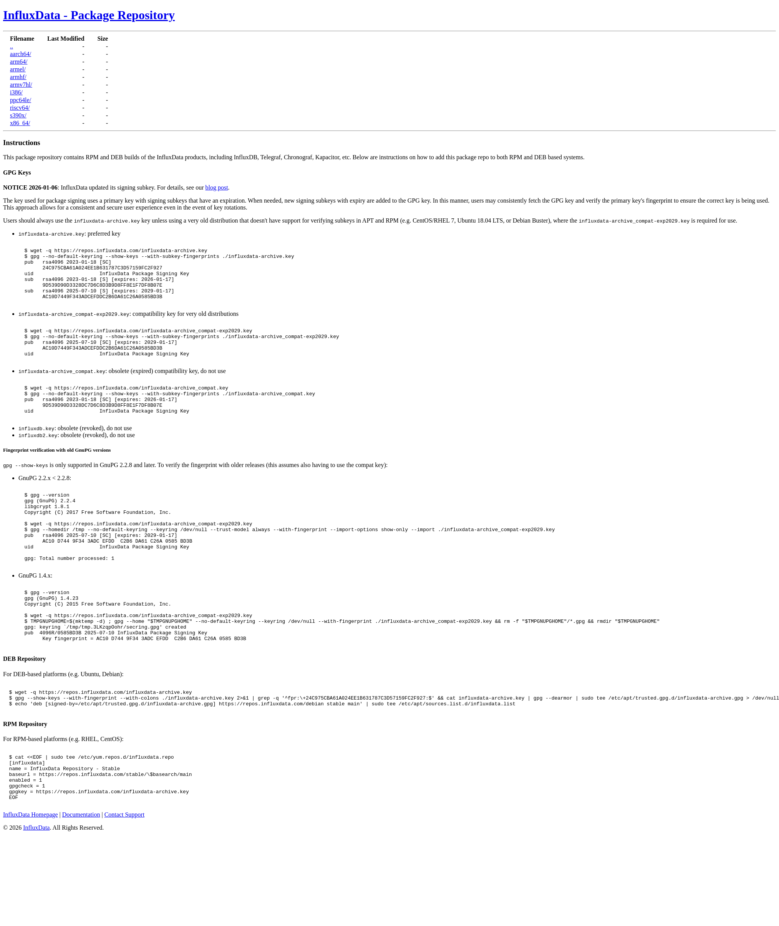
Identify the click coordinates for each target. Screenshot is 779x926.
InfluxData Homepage (30, 889)
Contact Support (124, 889)
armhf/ (18, 77)
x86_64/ (20, 123)
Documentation (81, 889)
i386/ (16, 92)
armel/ (18, 69)
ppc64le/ (20, 100)
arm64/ (18, 61)
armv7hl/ (21, 84)
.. (11, 46)
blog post (216, 187)
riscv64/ (20, 107)
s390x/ (18, 115)
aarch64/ (20, 54)
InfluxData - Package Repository (89, 15)
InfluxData (36, 902)
